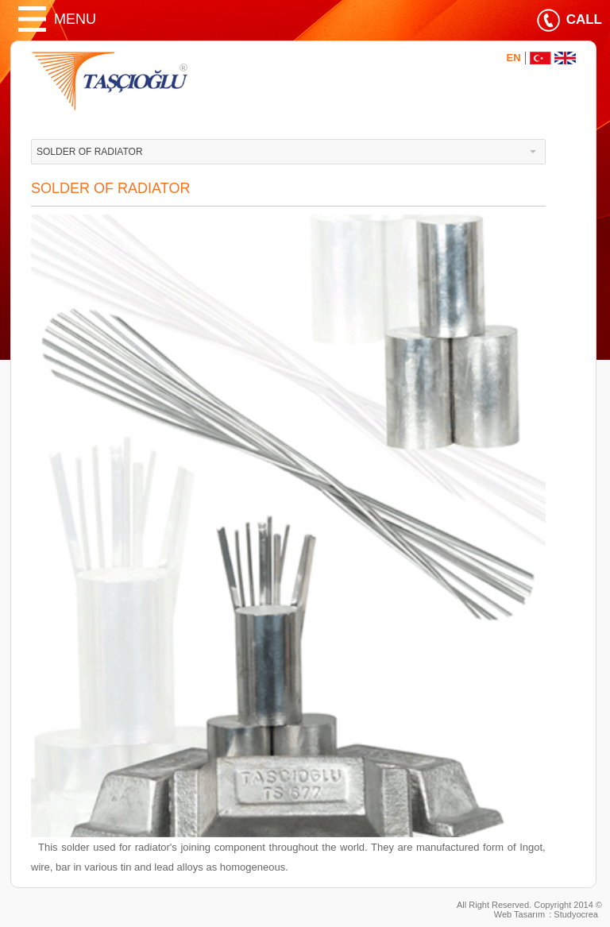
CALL (584, 19)
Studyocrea (576, 914)
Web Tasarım (519, 914)
